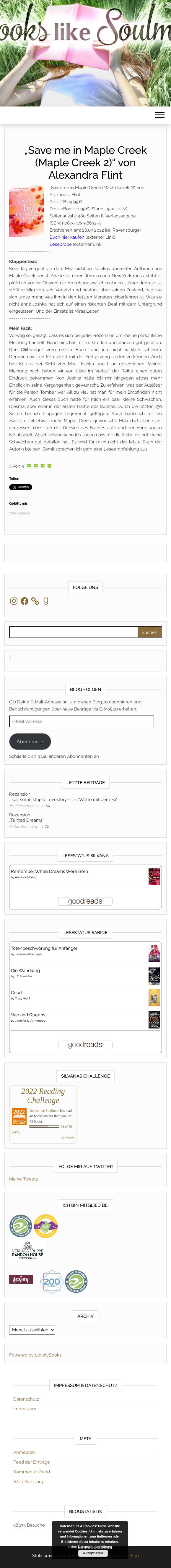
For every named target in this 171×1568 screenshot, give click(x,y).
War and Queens (28, 1015)
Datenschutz (26, 1399)
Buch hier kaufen (67, 237)
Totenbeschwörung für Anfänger (44, 948)
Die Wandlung (25, 970)
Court (16, 992)
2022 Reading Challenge (43, 1096)
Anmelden (24, 1452)
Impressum (24, 1409)
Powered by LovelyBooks (35, 1355)
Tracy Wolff (22, 998)
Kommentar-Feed (31, 1472)
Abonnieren (30, 742)
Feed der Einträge (31, 1462)
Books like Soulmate (44, 1111)
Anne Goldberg (25, 877)
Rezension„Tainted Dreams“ (26, 817)
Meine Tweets (23, 1179)
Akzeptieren (93, 1553)
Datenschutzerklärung (95, 1546)
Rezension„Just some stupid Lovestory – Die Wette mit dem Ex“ (63, 797)
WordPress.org (28, 1481)
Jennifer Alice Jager (29, 954)
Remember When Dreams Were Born (49, 871)
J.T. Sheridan (23, 976)
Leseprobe (61, 244)
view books (67, 1137)
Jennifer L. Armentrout (30, 1020)
